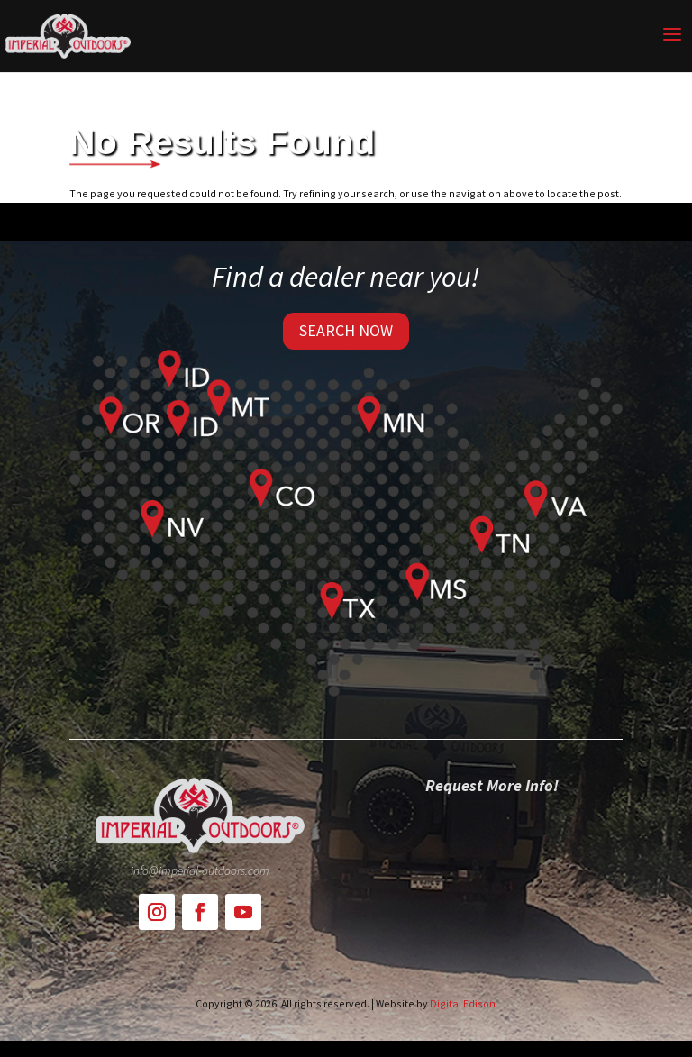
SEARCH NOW (346, 330)
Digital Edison (463, 1003)
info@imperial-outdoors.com (200, 871)
